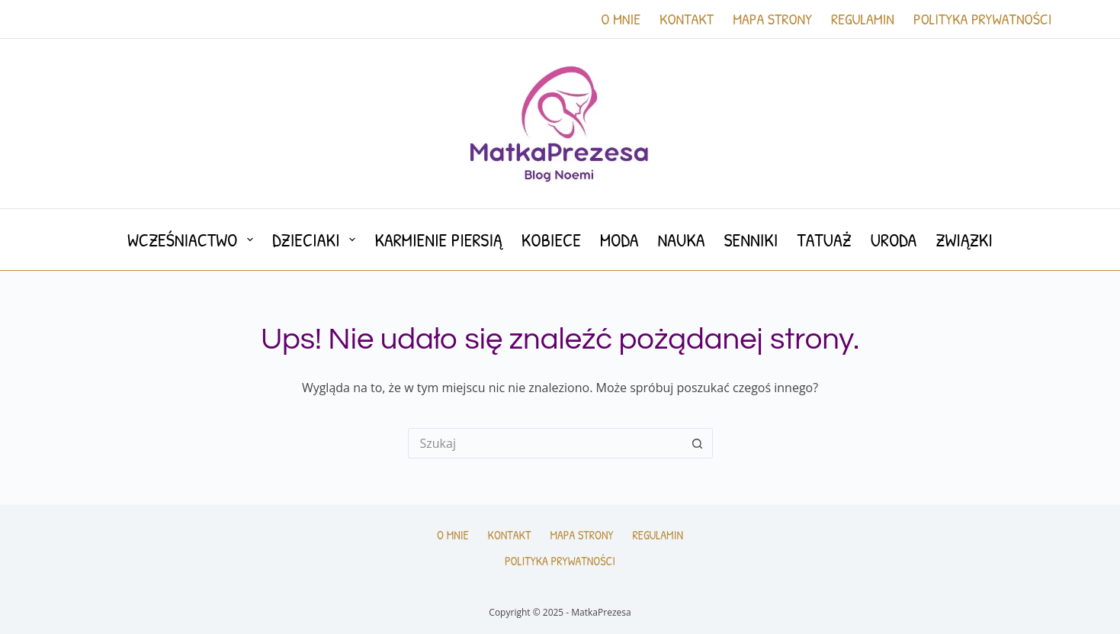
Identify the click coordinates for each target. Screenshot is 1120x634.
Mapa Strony (772, 18)
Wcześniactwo (193, 239)
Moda (619, 239)
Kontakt (686, 18)
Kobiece (551, 239)
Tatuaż (824, 239)
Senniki (751, 239)
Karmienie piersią (438, 239)
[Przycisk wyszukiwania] (697, 443)
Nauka (681, 239)
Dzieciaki (316, 239)
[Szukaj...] (545, 443)
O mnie (620, 18)
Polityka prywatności (982, 18)
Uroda (894, 239)
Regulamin (862, 18)
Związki (964, 239)
